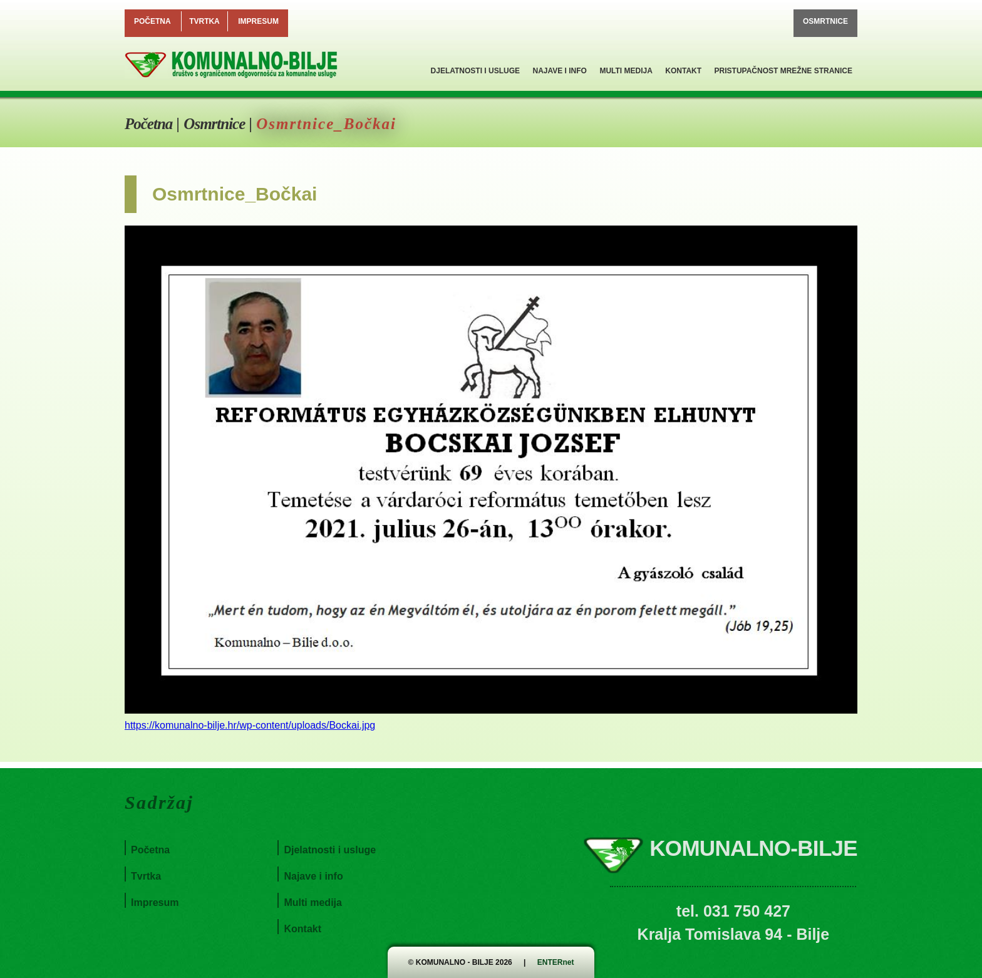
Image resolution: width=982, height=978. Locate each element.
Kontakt (683, 70)
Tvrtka (204, 21)
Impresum (258, 21)
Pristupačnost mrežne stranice (783, 70)
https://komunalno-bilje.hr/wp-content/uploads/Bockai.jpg (250, 725)
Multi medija (625, 70)
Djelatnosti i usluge (475, 70)
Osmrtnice (825, 21)
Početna (152, 21)
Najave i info (559, 70)
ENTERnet (555, 962)
